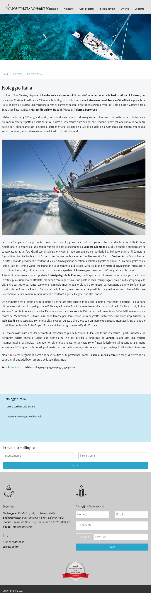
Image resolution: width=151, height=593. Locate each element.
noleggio (17, 74)
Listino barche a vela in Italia (21, 406)
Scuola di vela (107, 8)
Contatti (139, 8)
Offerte (125, 8)
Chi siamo (52, 8)
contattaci (16, 367)
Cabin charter (86, 8)
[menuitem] (52, 9)
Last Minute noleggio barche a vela (24, 416)
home (5, 74)
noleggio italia (34, 74)
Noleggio (69, 8)
